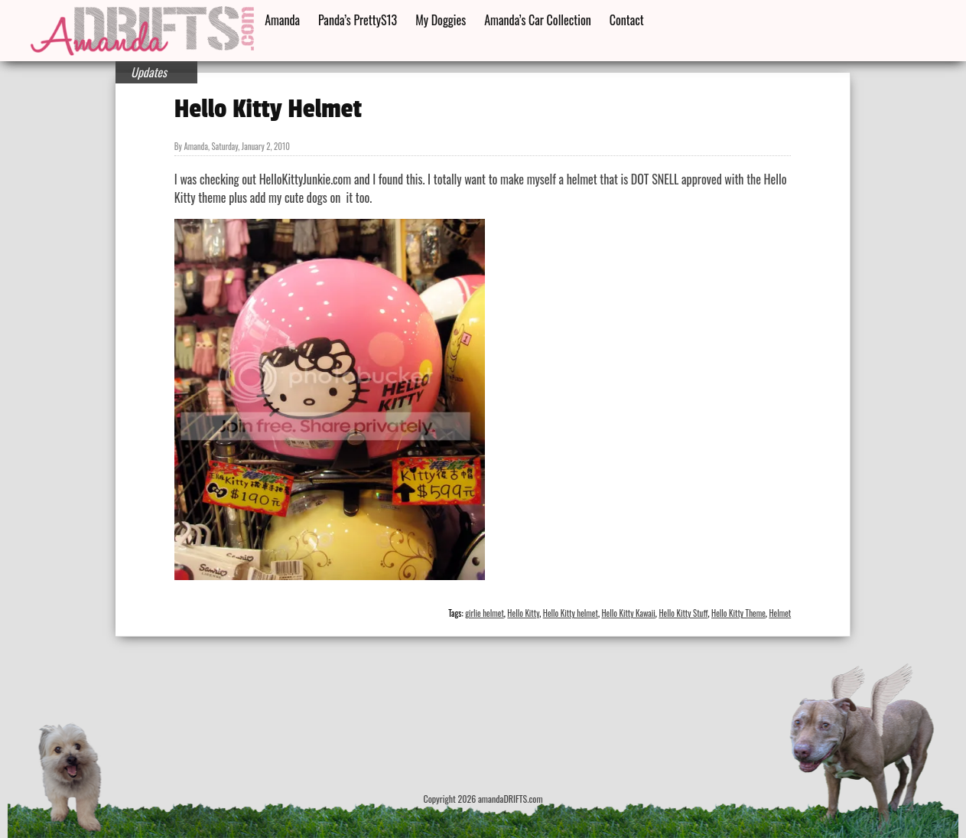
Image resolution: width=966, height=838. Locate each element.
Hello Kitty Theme (738, 613)
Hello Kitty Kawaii (628, 613)
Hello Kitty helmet (570, 613)
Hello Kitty (523, 613)
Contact (627, 20)
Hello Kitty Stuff (683, 613)
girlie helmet (484, 613)
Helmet (780, 613)
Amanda (282, 20)
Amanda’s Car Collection (537, 20)
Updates (149, 72)
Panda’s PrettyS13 (357, 20)
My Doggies (440, 20)
